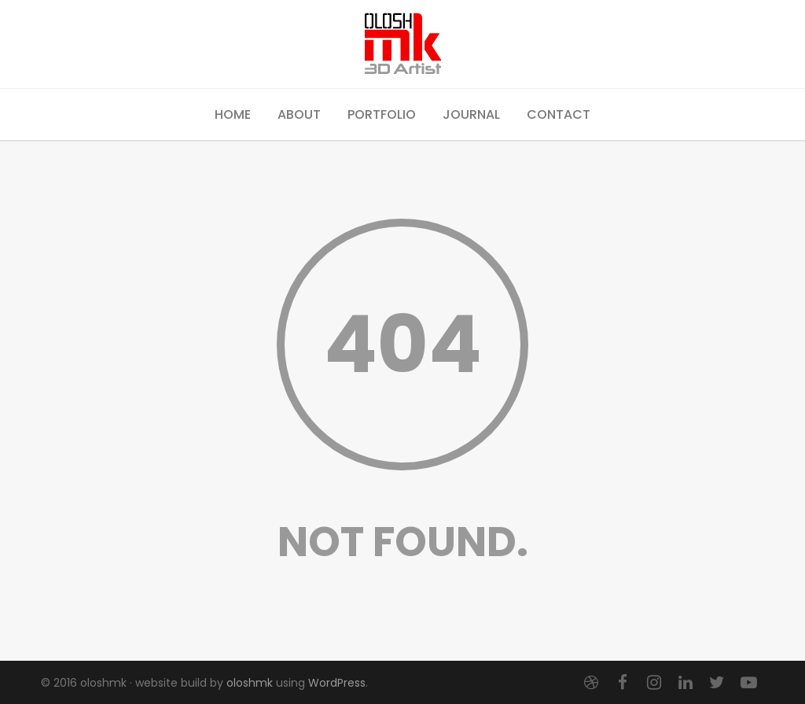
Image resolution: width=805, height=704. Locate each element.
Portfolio (381, 114)
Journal (471, 114)
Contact (558, 114)
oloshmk (249, 683)
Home (233, 114)
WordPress (337, 683)
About (299, 114)
